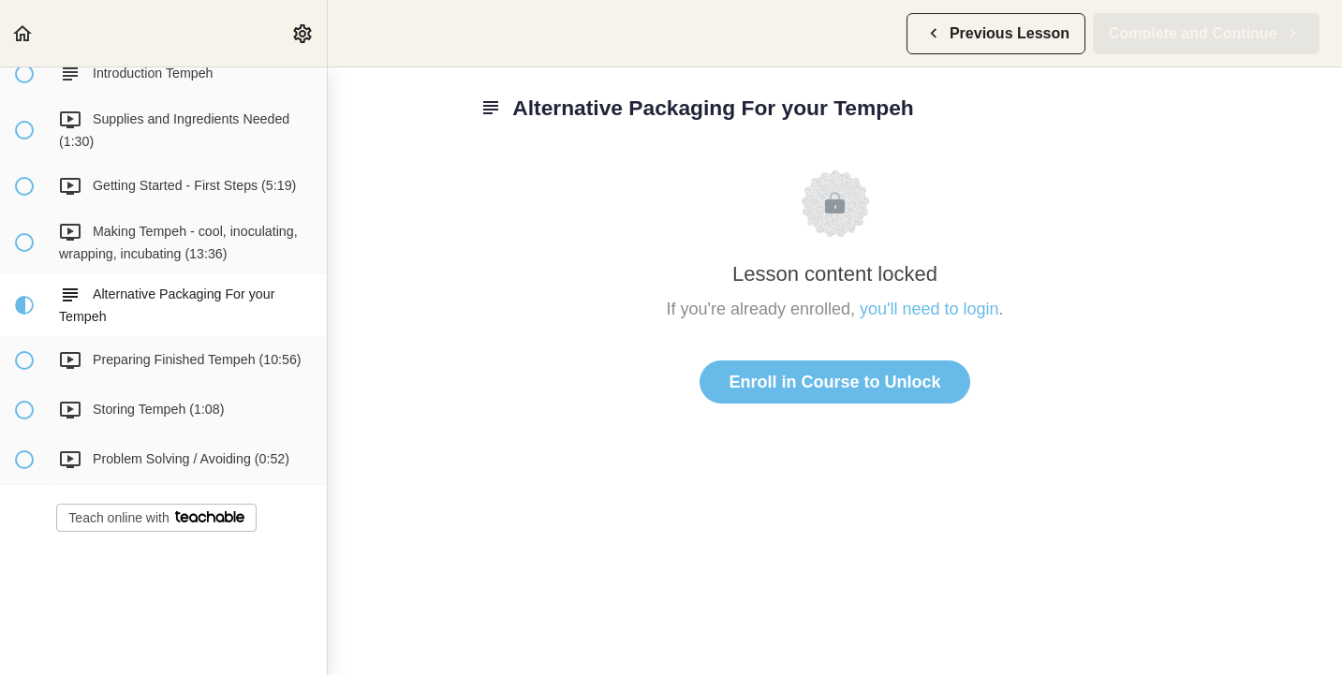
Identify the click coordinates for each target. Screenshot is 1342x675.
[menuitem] (303, 33)
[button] (23, 33)
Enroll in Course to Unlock (834, 382)
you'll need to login (929, 309)
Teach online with (155, 517)
